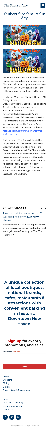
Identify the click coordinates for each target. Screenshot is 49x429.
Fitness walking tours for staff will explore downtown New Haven (23, 217)
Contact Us (8, 409)
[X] (11, 417)
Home (6, 376)
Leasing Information (12, 406)
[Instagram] (18, 417)
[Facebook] (5, 417)
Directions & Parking (13, 402)
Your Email (12, 351)
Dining (6, 383)
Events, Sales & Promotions (16, 390)
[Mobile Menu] (43, 5)
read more (9, 234)
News (5, 399)
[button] (42, 208)
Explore (6, 386)
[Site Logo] (16, 5)
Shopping (7, 379)
